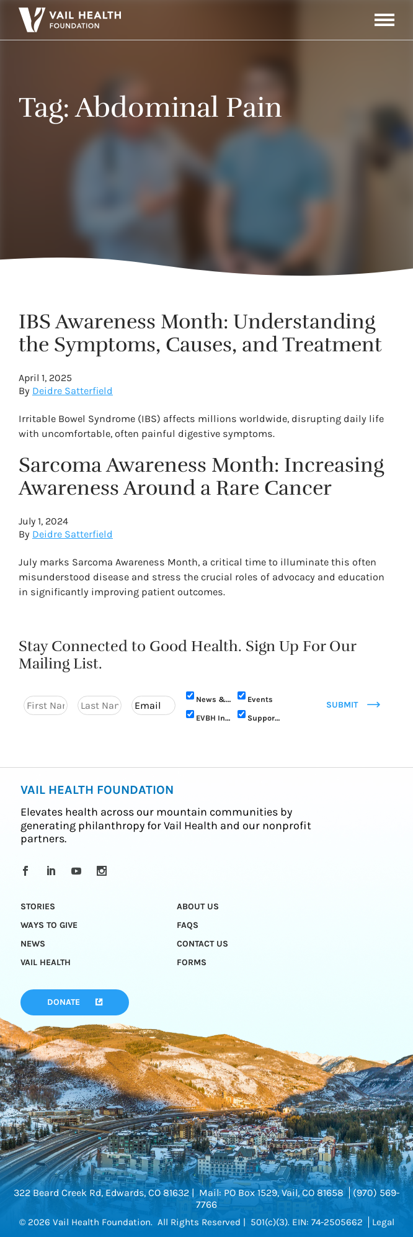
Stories (37, 906)
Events (260, 699)
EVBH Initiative (213, 717)
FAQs (187, 925)
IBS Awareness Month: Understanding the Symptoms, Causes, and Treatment (200, 333)
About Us (198, 906)
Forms (191, 962)
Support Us (265, 717)
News (32, 943)
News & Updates (213, 699)
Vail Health (45, 962)
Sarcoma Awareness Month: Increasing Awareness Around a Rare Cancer (201, 476)
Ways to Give (49, 925)
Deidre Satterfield (72, 391)
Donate (63, 1002)
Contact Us (202, 943)
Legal (383, 1222)
